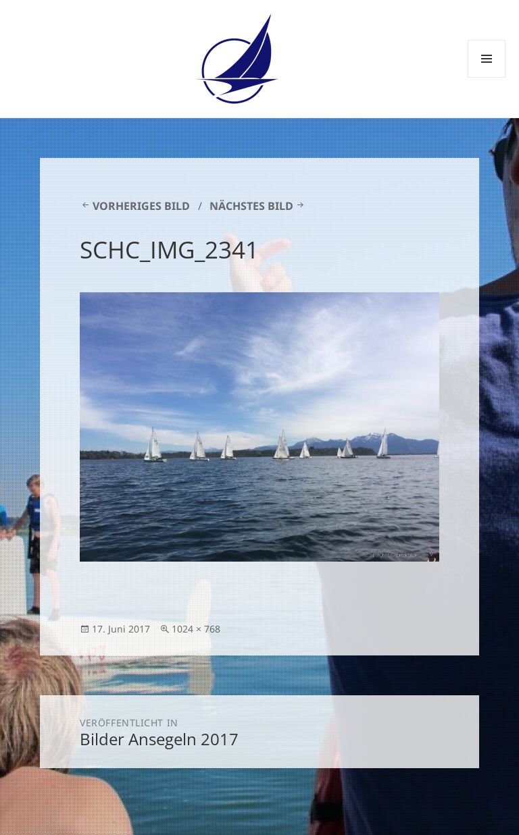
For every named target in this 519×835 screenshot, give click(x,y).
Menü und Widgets (486, 77)
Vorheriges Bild (141, 205)
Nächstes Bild (251, 205)
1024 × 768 (196, 628)
